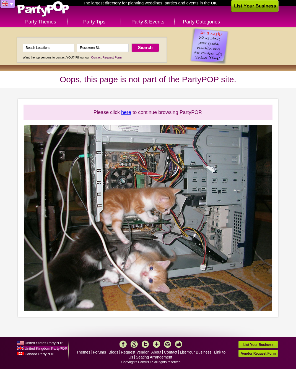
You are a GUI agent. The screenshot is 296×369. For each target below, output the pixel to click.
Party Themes (40, 22)
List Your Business (195, 352)
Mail (167, 344)
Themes (83, 352)
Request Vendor (135, 352)
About (156, 352)
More (156, 344)
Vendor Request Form (258, 353)
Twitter (145, 344)
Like (178, 344)
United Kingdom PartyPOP (46, 348)
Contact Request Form (106, 57)
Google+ (134, 344)
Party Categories (201, 22)
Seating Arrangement (154, 357)
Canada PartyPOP (39, 354)
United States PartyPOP (44, 343)
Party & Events (147, 22)
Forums (99, 352)
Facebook (123, 344)
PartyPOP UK (43, 9)
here (126, 112)
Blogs (113, 352)
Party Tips (94, 22)
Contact (170, 352)
